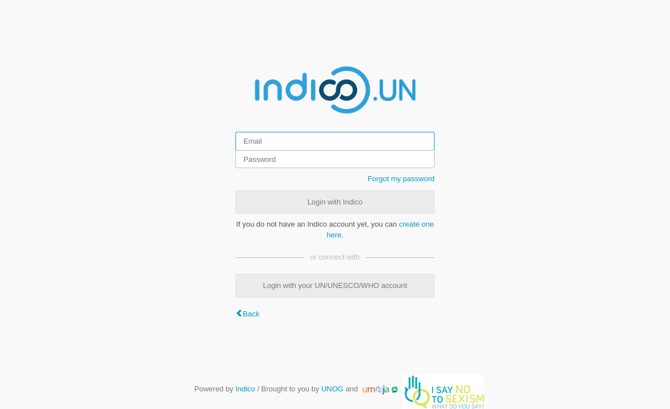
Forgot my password (401, 178)
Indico (245, 389)
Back (251, 314)
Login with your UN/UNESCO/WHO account (335, 285)
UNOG (332, 389)
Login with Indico (335, 202)
